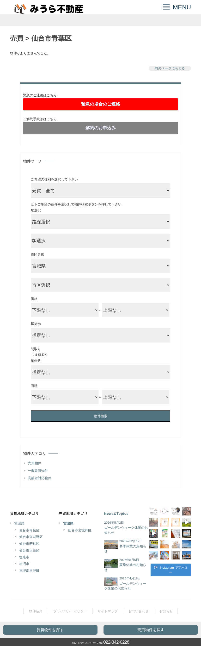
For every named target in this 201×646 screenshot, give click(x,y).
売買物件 (34, 463)
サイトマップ (107, 611)
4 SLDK (41, 355)
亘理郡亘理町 (29, 570)
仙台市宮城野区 (31, 537)
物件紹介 (36, 611)
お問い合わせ (138, 611)
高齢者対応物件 (39, 478)
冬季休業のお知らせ (125, 549)
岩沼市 (24, 564)
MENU (182, 7)
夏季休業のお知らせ (125, 567)
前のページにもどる (170, 68)
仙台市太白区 (29, 550)
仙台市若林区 (29, 544)
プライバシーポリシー (70, 611)
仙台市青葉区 (29, 530)
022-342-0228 (116, 642)
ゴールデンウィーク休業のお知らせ (126, 530)
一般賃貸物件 (38, 470)
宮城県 (19, 523)
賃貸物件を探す (50, 630)
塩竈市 (24, 557)
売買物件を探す (150, 630)
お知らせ (166, 611)
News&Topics (116, 514)
